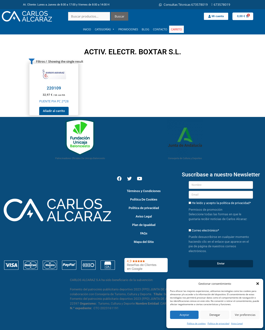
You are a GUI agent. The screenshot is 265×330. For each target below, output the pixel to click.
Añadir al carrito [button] (54, 111)
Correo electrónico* (205, 230)
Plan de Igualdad (144, 225)
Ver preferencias (245, 315)
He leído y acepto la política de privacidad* (221, 203)
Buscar (119, 16)
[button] (257, 283)
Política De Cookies (143, 199)
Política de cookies (196, 323)
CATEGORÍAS (105, 29)
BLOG (145, 29)
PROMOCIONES (128, 29)
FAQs (143, 233)
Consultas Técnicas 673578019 (186, 4)
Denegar (214, 315)
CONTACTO (160, 29)
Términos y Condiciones (144, 191)
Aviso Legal (237, 323)
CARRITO (176, 29)
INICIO (87, 29)
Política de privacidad (218, 323)
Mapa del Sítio (144, 242)
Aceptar (184, 315)
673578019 (222, 4)
